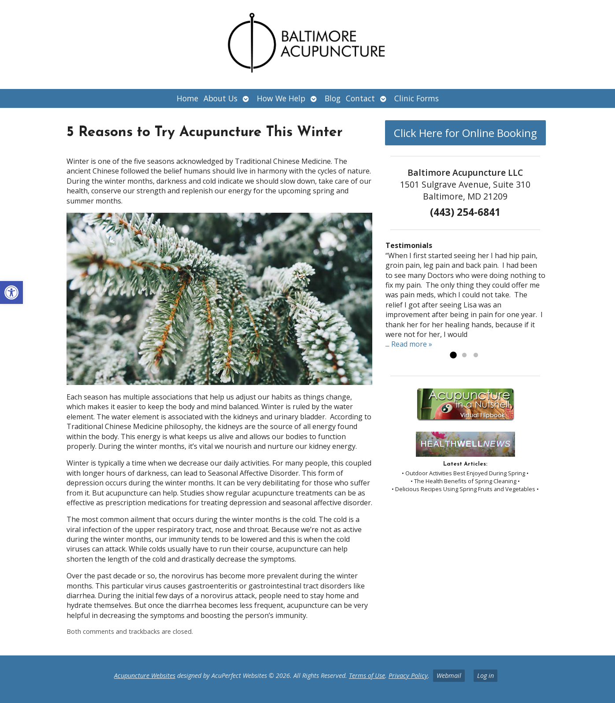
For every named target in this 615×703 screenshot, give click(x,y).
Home (187, 98)
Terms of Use (367, 675)
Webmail (449, 675)
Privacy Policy (408, 675)
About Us (220, 98)
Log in (485, 675)
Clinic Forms (416, 98)
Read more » (411, 344)
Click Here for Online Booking (465, 133)
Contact (360, 98)
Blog (333, 98)
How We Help (281, 98)
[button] (11, 292)
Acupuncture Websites (144, 675)
